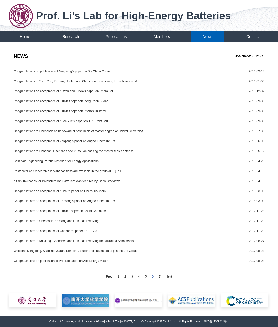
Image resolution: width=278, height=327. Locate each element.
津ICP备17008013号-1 (216, 321)
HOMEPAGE (243, 56)
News (207, 37)
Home (25, 37)
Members (162, 37)
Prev (109, 276)
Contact (253, 37)
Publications (116, 37)
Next (169, 276)
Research (70, 37)
